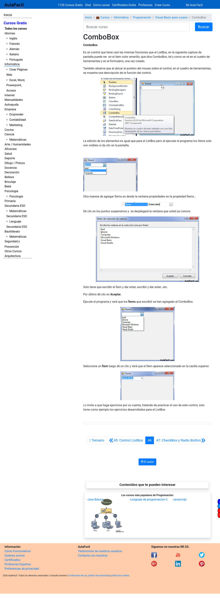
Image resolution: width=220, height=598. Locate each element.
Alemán (14, 49)
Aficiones (11, 149)
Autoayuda (11, 104)
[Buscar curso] (136, 26)
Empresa (10, 109)
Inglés (13, 38)
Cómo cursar (101, 5)
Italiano (14, 54)
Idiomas (10, 33)
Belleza (9, 177)
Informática (12, 64)
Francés (14, 43)
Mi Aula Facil (194, 5)
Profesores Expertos (18, 564)
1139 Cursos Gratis (70, 5)
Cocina (9, 130)
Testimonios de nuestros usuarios (100, 551)
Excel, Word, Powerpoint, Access (15, 85)
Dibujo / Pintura (15, 163)
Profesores (145, 5)
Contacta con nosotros (93, 555)
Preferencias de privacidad (22, 568)
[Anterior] (126, 440)
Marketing (15, 125)
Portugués (16, 59)
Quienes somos (15, 555)
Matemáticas (17, 139)
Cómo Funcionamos (18, 551)
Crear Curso (162, 5)
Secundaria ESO (15, 205)
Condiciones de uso (77, 575)
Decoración (12, 172)
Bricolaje (10, 182)
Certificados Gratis (124, 5)
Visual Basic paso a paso (171, 17)
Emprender (16, 114)
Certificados (12, 560)
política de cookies (120, 575)
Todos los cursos (16, 28)
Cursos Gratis (15, 23)
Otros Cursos (13, 251)
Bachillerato (12, 231)
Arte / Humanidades (18, 144)
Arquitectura (12, 256)
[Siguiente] (181, 440)
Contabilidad (17, 119)
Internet (10, 95)
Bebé (8, 186)
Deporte (10, 158)
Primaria (10, 201)
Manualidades (14, 100)
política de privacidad (98, 575)
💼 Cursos (102, 17)
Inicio (8, 15)
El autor (147, 462)
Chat (88, 5)
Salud (8, 153)
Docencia (11, 168)
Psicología (11, 191)
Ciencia (9, 134)
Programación (142, 17)
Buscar (203, 27)
